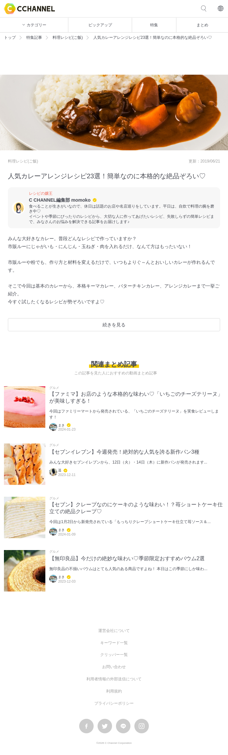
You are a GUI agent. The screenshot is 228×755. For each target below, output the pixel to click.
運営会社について (114, 630)
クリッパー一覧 (114, 654)
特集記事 (34, 37)
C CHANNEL (29, 8)
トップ (10, 37)
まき (61, 425)
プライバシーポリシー (114, 703)
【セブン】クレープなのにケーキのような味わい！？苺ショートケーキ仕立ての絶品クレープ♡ (136, 508)
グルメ (54, 388)
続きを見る (114, 324)
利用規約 (114, 691)
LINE (123, 726)
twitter (105, 726)
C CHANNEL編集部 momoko (59, 200)
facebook (86, 726)
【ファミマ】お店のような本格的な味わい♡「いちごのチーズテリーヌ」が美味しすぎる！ (136, 397)
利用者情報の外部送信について (114, 679)
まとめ (202, 25)
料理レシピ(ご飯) (68, 37)
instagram (141, 726)
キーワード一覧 (114, 643)
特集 (154, 25)
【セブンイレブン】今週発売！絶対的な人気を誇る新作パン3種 (124, 452)
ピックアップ (100, 25)
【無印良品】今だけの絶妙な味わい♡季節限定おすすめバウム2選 (127, 558)
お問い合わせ (114, 667)
